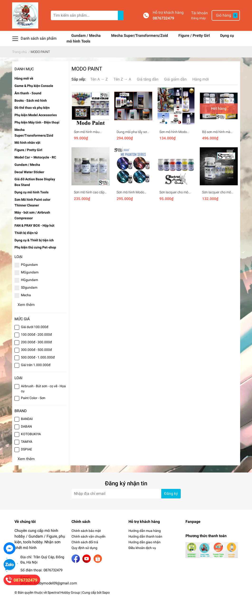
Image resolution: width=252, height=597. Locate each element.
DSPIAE (26, 449)
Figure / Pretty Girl (194, 35)
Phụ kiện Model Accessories (35, 115)
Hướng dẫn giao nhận (144, 542)
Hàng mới (200, 79)
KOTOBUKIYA (31, 434)
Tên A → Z (99, 79)
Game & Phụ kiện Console (33, 86)
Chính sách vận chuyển (88, 536)
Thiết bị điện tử (26, 233)
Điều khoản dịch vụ (142, 548)
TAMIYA (26, 442)
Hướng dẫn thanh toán (145, 536)
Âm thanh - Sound (27, 93)
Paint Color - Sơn (33, 398)
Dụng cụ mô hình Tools (31, 192)
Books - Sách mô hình (30, 100)
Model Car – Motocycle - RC (35, 157)
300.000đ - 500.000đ (36, 350)
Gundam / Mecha (86, 35)
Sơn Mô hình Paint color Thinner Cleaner (32, 202)
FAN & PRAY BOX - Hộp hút (34, 225)
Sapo (106, 592)
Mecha (26, 295)
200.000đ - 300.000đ (36, 342)
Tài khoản (199, 13)
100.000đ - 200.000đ (36, 334)
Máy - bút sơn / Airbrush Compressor (32, 215)
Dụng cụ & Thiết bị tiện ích (34, 240)
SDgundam (29, 287)
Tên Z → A (122, 79)
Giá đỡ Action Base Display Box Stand (34, 182)
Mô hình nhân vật (27, 142)
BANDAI (27, 419)
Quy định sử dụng (84, 548)
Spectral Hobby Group (64, 592)
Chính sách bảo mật (86, 531)
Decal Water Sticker (29, 172)
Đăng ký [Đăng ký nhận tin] (171, 493)
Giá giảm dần (175, 79)
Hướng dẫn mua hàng (144, 531)
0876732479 (163, 18)
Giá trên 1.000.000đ (35, 365)
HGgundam (29, 280)
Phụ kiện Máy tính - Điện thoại (36, 122)
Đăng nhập (198, 18)
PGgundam (29, 265)
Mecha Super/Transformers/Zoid (140, 35)
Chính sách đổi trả (84, 542)
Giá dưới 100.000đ (34, 327)
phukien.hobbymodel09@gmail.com (48, 583)
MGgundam (29, 272)
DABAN (26, 426)
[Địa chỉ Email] (126, 493)
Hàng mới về (23, 78)
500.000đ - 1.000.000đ (38, 357)
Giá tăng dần (147, 79)
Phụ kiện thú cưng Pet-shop (35, 247)
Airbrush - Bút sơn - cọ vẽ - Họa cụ (43, 388)
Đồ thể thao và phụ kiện (32, 108)
